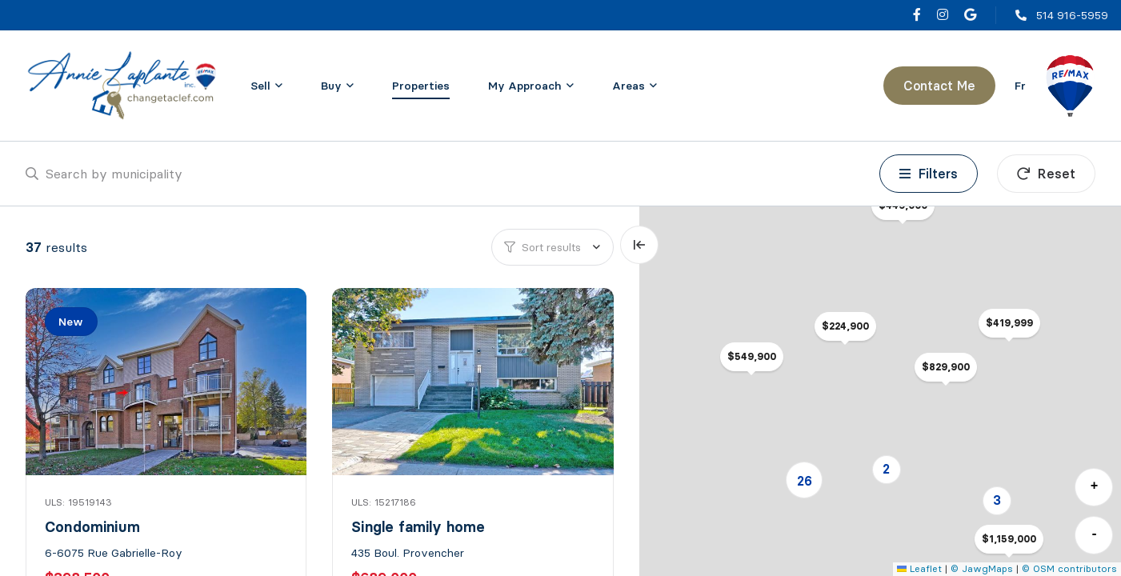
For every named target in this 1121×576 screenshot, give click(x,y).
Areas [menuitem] (628, 85)
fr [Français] (1020, 85)
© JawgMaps (982, 568)
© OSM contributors (1069, 568)
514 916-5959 (1072, 15)
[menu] (266, 85)
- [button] (1095, 534)
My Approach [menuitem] (525, 85)
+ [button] (1095, 486)
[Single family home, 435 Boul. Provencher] (474, 381)
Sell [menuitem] (260, 85)
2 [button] (886, 469)
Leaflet (919, 568)
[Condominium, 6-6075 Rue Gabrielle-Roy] (168, 381)
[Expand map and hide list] (639, 245)
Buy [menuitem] (331, 85)
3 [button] (997, 500)
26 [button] (804, 481)
